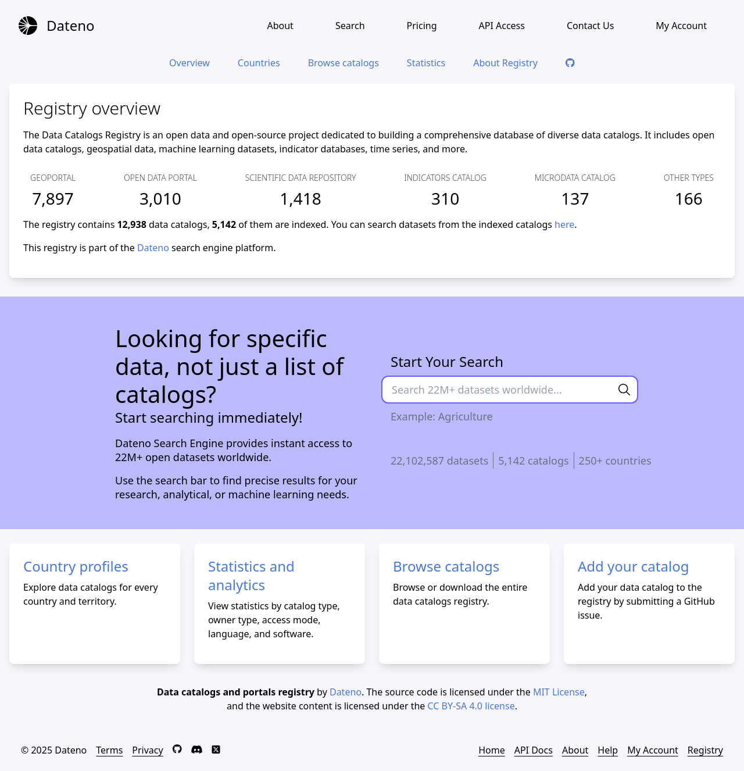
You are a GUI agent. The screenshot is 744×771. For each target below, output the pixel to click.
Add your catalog (633, 566)
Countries (259, 62)
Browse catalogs (343, 62)
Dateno (153, 247)
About (280, 25)
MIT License (559, 692)
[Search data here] (496, 389)
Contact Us (590, 25)
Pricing (422, 25)
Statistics (426, 62)
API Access (501, 25)
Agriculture (465, 416)
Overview (189, 62)
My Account (681, 25)
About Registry (505, 62)
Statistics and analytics (251, 575)
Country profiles (75, 566)
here (564, 224)
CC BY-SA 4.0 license (471, 705)
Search (350, 25)
